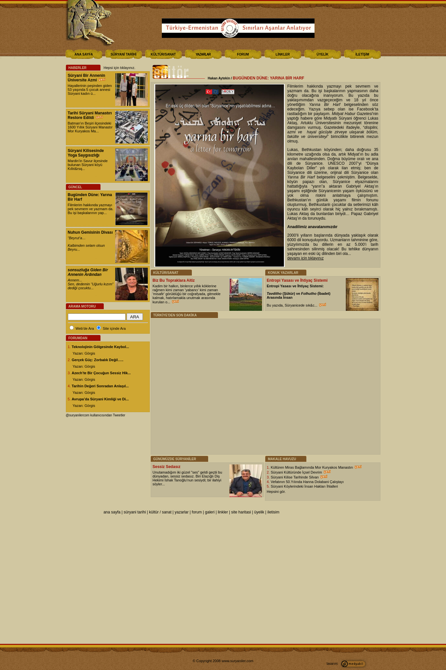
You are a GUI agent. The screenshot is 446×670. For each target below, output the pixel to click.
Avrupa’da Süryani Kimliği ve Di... (100, 399)
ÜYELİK (322, 54)
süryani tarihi (135, 512)
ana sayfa (111, 512)
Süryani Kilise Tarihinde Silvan (295, 477)
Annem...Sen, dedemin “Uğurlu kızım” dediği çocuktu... (91, 284)
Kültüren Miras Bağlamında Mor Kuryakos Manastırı (312, 467)
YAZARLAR (202, 54)
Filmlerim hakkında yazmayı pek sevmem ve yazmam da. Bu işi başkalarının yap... (91, 209)
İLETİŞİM (362, 54)
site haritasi (241, 512)
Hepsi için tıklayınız (119, 68)
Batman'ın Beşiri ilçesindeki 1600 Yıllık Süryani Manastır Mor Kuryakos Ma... (90, 127)
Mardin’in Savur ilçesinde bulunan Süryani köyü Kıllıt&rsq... (88, 165)
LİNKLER (283, 54)
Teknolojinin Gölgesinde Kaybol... (100, 347)
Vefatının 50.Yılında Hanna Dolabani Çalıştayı (307, 482)
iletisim (274, 512)
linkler (223, 512)
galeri (209, 512)
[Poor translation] (23, 573)
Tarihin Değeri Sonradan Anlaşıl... (100, 386)
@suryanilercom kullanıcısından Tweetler (95, 415)
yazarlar (182, 512)
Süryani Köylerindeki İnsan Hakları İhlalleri (304, 486)
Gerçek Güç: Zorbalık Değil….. (97, 360)
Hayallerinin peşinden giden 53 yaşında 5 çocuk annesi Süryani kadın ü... (90, 89)
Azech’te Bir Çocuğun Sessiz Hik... (101, 373)
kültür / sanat (160, 512)
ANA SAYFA (83, 54)
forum (197, 512)
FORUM (243, 54)
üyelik (259, 512)
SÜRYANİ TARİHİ (123, 54)
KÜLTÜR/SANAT (163, 54)
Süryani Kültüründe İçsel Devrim (297, 472)
